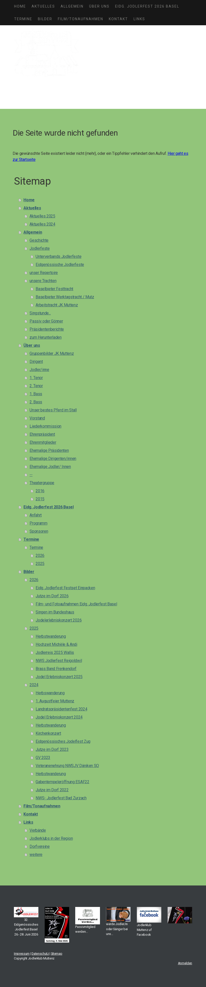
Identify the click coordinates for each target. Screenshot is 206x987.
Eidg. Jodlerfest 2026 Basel (147, 6)
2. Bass (36, 402)
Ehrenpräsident (42, 434)
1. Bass (36, 393)
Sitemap (56, 953)
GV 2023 (43, 757)
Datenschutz (40, 953)
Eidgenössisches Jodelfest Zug (63, 741)
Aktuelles (43, 6)
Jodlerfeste (39, 248)
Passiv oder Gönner (46, 321)
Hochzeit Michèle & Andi (56, 644)
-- (31, 474)
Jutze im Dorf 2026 (52, 596)
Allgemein (72, 6)
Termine (23, 19)
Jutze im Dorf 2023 (52, 749)
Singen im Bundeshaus (55, 612)
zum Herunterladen (46, 337)
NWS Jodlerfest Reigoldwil (59, 660)
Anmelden (185, 963)
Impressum (22, 953)
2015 (40, 499)
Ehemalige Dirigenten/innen (53, 458)
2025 (40, 563)
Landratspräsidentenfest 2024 (61, 709)
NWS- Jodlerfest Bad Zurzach (61, 798)
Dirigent (36, 361)
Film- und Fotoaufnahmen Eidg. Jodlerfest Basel (76, 604)
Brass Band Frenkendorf (56, 668)
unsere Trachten (43, 280)
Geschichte (39, 240)
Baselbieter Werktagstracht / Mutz (65, 296)
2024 (34, 684)
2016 (40, 490)
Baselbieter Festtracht (54, 288)
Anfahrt (36, 515)
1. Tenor (36, 377)
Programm (38, 523)
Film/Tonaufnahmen (80, 19)
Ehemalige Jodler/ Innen (50, 466)
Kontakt (118, 19)
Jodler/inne (39, 369)
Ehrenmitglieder (43, 442)
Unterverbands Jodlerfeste (58, 256)
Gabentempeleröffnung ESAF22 (62, 781)
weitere (36, 854)
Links (139, 19)
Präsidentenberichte (47, 329)
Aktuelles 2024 (42, 224)
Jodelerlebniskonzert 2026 (59, 620)
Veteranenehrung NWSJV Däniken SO (67, 765)
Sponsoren (39, 531)
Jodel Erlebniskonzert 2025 (59, 676)
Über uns (99, 6)
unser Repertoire (44, 272)
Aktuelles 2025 (42, 216)
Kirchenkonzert (48, 733)
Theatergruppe (42, 482)
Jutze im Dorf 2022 (52, 789)
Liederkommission (45, 426)
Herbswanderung (50, 692)
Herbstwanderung (51, 636)
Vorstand (37, 418)
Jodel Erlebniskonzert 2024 (59, 717)
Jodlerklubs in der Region (51, 838)
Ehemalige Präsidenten (49, 450)
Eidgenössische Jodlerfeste (60, 264)
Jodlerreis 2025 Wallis (55, 652)
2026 (40, 555)
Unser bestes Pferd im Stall (53, 410)
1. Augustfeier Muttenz (55, 701)
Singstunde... (40, 313)
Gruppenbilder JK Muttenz (52, 353)
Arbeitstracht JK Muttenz (57, 305)
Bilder (45, 19)
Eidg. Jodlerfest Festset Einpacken (65, 587)
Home (20, 6)
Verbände (38, 830)
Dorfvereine (39, 846)
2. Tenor (36, 385)
